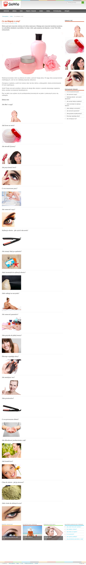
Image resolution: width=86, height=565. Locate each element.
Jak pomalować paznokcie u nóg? (74, 539)
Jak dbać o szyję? (7, 104)
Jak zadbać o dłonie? (71, 529)
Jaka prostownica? (8, 398)
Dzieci (41, 11)
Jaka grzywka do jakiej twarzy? (12, 335)
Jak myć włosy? (48, 537)
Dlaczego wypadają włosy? (10, 356)
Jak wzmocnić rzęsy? (8, 209)
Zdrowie (6, 11)
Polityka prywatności (29, 563)
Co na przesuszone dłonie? (10, 419)
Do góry (81, 563)
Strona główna (5, 16)
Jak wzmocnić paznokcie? (10, 314)
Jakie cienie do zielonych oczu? (12, 503)
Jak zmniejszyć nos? (8, 377)
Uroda (14, 11)
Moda (48, 11)
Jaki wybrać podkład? (71, 536)
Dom (21, 11)
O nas (22, 563)
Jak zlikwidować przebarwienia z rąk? (14, 440)
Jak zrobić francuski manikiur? (73, 526)
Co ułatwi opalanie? (28, 537)
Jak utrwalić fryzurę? (8, 146)
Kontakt (36, 563)
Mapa (17, 563)
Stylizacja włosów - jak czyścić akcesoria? (15, 230)
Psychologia (57, 11)
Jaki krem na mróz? (8, 125)
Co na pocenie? (70, 534)
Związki (67, 11)
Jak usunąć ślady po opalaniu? (12, 251)
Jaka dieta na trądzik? (71, 531)
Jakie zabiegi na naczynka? (10, 293)
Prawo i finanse (31, 11)
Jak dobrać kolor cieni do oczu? (10, 537)
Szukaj (83, 2)
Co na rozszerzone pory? (9, 188)
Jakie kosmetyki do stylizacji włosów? (14, 272)
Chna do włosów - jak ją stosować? (13, 482)
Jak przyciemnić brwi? (9, 167)
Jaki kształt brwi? (7, 461)
